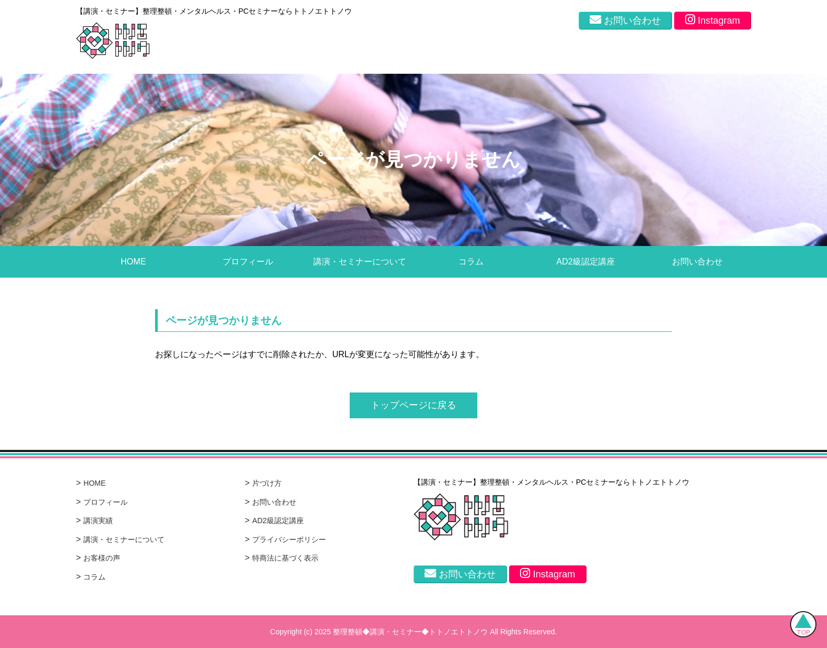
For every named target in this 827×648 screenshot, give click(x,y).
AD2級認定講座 (585, 261)
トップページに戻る (413, 405)
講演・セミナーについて (359, 261)
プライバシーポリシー (289, 539)
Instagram (712, 20)
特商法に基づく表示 (285, 558)
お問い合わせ (625, 20)
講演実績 (98, 520)
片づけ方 (267, 483)
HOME (133, 261)
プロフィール (248, 261)
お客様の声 (101, 558)
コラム (471, 261)
